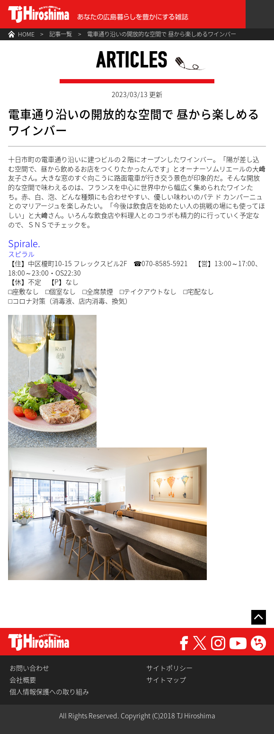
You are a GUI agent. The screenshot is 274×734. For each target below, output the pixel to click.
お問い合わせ (29, 668)
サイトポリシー (169, 668)
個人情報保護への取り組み (49, 692)
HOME (26, 34)
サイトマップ (166, 680)
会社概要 (22, 680)
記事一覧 (60, 34)
